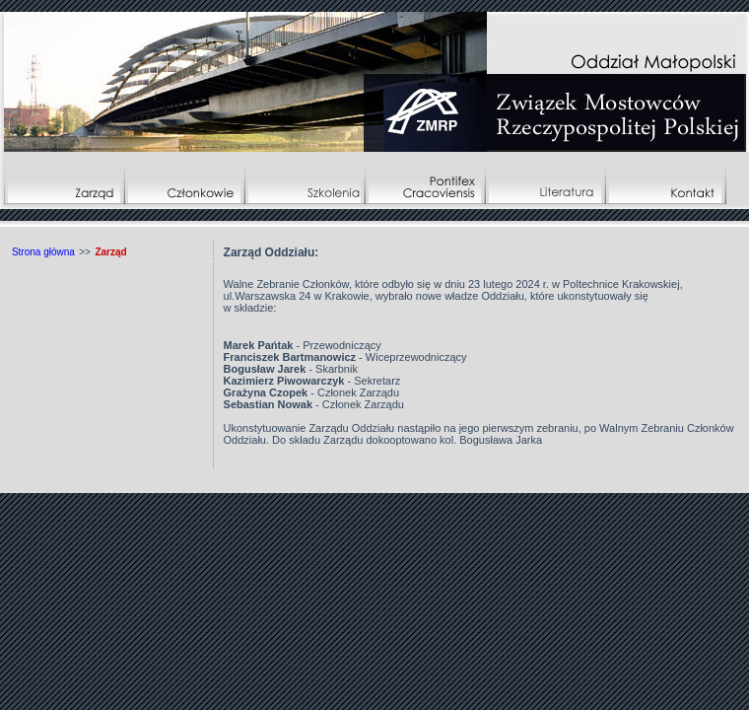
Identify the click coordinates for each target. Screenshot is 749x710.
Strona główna (43, 252)
